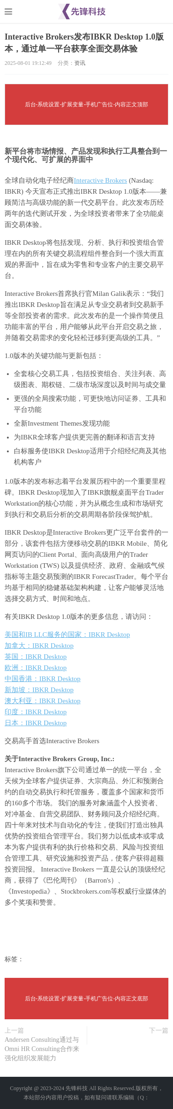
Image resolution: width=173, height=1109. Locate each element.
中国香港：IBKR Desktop (43, 678)
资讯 (79, 63)
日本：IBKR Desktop (36, 723)
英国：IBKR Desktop (36, 656)
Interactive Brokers (100, 180)
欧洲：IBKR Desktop (36, 667)
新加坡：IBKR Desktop (39, 689)
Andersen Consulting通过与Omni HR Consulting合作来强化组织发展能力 (42, 1049)
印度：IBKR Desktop (36, 712)
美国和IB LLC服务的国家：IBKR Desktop (67, 634)
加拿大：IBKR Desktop (39, 645)
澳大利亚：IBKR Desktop (43, 701)
